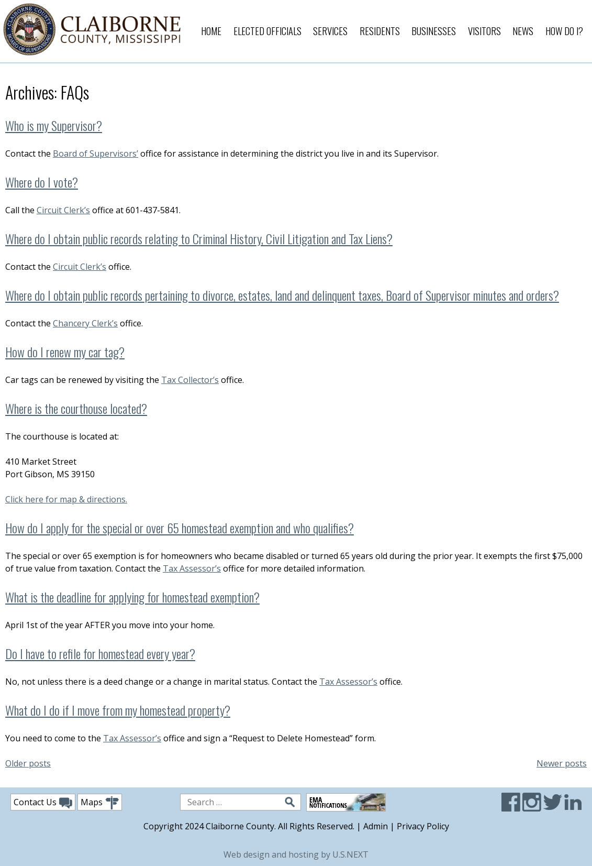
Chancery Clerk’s (85, 323)
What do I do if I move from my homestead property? (117, 709)
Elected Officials (267, 31)
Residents (380, 31)
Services (330, 31)
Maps (100, 803)
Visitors (484, 31)
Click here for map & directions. (66, 499)
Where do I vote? (41, 181)
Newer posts (562, 763)
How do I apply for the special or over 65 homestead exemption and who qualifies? (179, 527)
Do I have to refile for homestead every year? (100, 653)
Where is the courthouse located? (76, 408)
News (522, 31)
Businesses (433, 31)
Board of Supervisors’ (95, 153)
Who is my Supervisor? (53, 125)
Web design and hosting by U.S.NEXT (296, 854)
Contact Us (43, 802)
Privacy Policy (423, 826)
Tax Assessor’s (192, 568)
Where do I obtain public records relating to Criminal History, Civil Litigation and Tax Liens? (199, 238)
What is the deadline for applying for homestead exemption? (132, 596)
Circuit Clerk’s (63, 210)
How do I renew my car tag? (65, 351)
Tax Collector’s (190, 380)
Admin (375, 826)
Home (211, 31)
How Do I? (564, 31)
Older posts (28, 763)
